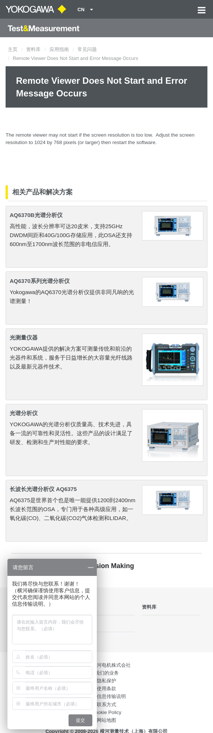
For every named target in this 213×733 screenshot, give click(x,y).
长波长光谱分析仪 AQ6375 (43, 489)
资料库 (33, 49)
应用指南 (59, 49)
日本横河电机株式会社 (106, 665)
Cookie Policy (106, 712)
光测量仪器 (24, 337)
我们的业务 (107, 673)
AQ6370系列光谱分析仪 (40, 281)
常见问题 (87, 49)
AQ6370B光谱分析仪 (36, 215)
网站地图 (106, 720)
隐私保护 (106, 680)
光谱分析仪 (24, 413)
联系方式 (106, 704)
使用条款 (106, 688)
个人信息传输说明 (106, 696)
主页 (13, 49)
